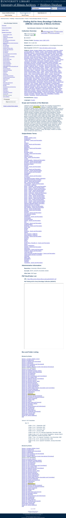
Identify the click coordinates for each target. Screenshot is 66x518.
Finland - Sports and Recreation (47, 58)
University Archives (5, 18)
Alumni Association (20, 18)
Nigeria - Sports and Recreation (32, 208)
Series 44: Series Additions (29, 415)
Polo (32, 83)
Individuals (5, 38)
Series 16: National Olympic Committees (32, 378)
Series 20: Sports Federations (30, 384)
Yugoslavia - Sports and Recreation (38, 95)
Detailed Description (6, 32)
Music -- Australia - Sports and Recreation (46, 66)
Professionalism (55, 83)
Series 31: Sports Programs (29, 398)
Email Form (35, 512)
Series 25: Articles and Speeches (30, 390)
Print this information (54, 33)
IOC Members (6, 41)
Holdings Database (51, 4)
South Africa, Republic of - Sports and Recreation (41, 88)
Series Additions (6, 96)
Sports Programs (6, 78)
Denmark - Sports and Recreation (33, 57)
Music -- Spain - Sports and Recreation (41, 75)
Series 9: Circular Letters (28, 369)
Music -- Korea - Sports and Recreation (34, 197)
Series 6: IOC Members (28, 365)
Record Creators (25, 15)
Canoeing (47, 54)
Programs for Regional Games (9, 77)
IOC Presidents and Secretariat (9, 40)
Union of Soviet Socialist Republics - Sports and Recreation (39, 92)
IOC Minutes (5, 52)
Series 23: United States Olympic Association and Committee (38, 387)
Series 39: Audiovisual (28, 409)
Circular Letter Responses (8, 49)
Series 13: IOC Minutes (28, 374)
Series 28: (28, 394)
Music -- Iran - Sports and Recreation (33, 194)
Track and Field (58, 91)
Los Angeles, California (30, 185)
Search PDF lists (61, 8)
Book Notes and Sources (8, 82)
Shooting (50, 87)
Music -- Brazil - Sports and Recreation (34, 187)
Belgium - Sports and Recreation (38, 53)
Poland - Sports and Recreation (32, 220)
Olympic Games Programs (8, 75)
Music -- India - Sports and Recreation (34, 191)
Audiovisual (5, 89)
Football (58, 58)
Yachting (26, 95)
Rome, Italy (45, 84)
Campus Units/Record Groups (8, 12)
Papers (36, 97)
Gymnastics (40, 61)
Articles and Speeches (7, 70)
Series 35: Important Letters (29, 403)
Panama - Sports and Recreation (32, 212)
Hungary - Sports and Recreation (32, 176)
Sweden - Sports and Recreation (39, 89)
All (22, 416)
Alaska (31, 50)
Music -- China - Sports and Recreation (34, 68)
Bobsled (50, 53)
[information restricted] (28, 414)
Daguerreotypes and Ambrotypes (9, 86)
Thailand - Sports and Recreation (45, 91)
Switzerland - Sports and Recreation (33, 249)
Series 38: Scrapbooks (28, 407)
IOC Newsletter (6, 45)
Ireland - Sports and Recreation (50, 63)
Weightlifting (50, 93)
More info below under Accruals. (47, 48)
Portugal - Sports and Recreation (42, 83)
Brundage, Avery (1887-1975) (41, 40)
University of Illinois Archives (18, 4)
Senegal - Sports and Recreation (38, 87)
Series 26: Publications (28, 391)
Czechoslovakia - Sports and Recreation (51, 55)
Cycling (38, 55)
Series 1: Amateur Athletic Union (30, 359)
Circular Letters (6, 46)
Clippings (5, 72)
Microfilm (5, 85)
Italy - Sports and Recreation (31, 182)
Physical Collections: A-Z (25, 12)
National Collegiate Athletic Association (34, 203)
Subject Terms (5, 30)
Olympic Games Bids (7, 59)
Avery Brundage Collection (35, 18)
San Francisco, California (47, 86)
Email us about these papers (10, 106)
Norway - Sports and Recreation (41, 79)
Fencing (36, 58)
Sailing (38, 86)
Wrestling (56, 93)
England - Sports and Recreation (51, 57)
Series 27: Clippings (27, 393)
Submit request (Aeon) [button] (47, 31)
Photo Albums (6, 91)
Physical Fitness (48, 82)
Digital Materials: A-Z (42, 12)
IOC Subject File (6, 55)
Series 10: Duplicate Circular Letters (31, 370)
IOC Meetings (5, 50)
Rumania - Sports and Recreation (33, 231)
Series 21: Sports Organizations (30, 385)
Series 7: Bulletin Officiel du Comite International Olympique (37, 366)
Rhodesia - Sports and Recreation (33, 84)
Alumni (27, 18)
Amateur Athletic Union (7, 34)
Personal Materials (6, 68)
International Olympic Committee (32, 63)
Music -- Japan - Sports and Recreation (47, 71)
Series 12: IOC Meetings (28, 373)
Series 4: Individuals (27, 362)
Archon (32, 516)
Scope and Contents (7, 27)
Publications (5, 71)
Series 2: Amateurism (27, 360)
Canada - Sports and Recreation (36, 54)
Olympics (52, 79)
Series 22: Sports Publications (30, 386)
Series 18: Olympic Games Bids (30, 381)
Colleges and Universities (8, 37)
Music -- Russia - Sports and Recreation (34, 201)
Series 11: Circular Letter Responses (31, 372)
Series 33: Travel (26, 401)
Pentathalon (52, 80)
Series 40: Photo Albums (28, 410)
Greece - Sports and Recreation (32, 172)
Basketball (27, 53)
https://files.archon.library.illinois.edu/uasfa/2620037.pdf (41, 279)
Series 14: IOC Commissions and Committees (34, 376)
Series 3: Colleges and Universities (31, 361)
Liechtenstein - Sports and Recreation (46, 64)
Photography (40, 82)
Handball (46, 61)
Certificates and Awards (7, 92)
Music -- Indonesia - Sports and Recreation (42, 70)
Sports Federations (6, 62)
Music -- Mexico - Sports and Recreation (51, 72)
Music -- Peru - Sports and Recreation (34, 74)
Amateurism (49, 50)
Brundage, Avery (28, 152)
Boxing (55, 53)
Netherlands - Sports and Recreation (33, 206)
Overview (4, 25)
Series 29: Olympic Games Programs (32, 395)
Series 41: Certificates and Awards (31, 411)
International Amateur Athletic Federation (47, 62)
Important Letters (6, 84)
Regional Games (6, 60)
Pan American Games (42, 80)
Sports (56, 88)
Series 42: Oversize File (28, 412)
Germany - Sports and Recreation (50, 59)
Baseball (59, 51)
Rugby (55, 84)
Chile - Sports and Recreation (32, 157)
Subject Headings (8, 15)
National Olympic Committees (9, 56)
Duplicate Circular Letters (8, 48)
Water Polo (44, 93)
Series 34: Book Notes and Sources (31, 402)
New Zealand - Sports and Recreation (43, 78)
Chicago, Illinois (55, 54)
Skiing (59, 87)
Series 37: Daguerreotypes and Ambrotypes (33, 406)
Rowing (51, 84)
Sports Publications (7, 64)
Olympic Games (6, 57)
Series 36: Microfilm (27, 405)
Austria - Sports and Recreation (48, 51)
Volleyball (37, 93)
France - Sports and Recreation (32, 59)
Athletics (37, 51)
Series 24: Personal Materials (30, 389)
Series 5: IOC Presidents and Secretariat (32, 364)
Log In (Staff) (33, 508)
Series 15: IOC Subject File (29, 377)
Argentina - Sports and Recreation (33, 140)
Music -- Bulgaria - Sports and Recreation (51, 67)
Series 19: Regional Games (29, 382)
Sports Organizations (7, 63)
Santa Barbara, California (30, 235)
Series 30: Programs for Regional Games (33, 397)
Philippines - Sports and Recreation (33, 216)
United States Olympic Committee (33, 254)
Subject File (5, 79)
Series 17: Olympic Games (29, 380)
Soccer (26, 88)
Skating (55, 87)
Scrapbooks (5, 88)
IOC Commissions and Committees (10, 53)
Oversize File (5, 93)
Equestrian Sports (28, 58)
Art (33, 51)
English (33, 100)
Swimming (51, 89)
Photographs (5, 74)
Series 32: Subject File (28, 399)
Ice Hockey (33, 62)
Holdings (12, 18)
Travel (4, 81)
